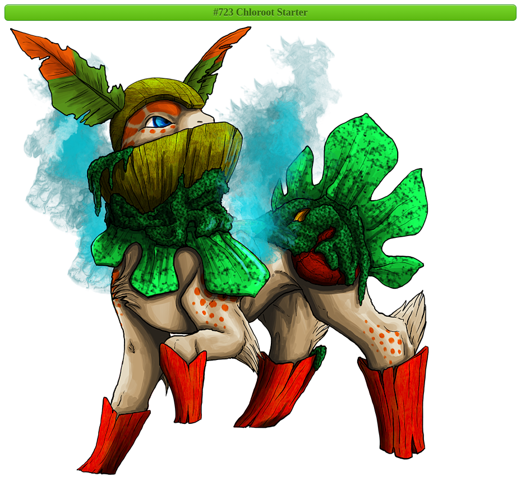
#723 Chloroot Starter (260, 12)
